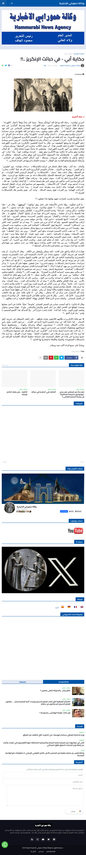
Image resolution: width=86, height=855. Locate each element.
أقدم (4, 462)
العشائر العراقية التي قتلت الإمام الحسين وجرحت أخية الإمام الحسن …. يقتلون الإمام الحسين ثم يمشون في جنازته (37, 702)
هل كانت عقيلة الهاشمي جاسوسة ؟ (54, 713)
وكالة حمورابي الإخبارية (71, 3)
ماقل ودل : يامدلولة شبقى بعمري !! (55, 690)
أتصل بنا (33, 851)
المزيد (57, 607)
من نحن (41, 851)
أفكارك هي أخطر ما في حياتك (43, 392)
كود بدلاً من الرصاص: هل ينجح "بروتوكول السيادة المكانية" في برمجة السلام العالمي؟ (72, 394)
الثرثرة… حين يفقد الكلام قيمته (17, 393)
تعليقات (22, 682)
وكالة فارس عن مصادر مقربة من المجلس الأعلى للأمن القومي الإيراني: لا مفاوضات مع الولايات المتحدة (44, 754)
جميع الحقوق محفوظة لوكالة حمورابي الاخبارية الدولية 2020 (42, 847)
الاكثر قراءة (64, 682)
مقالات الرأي (68, 54)
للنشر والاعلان (50, 851)
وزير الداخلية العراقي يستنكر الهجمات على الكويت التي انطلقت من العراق (53, 735)
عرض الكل (5, 365)
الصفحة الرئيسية (79, 54)
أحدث (81, 462)
